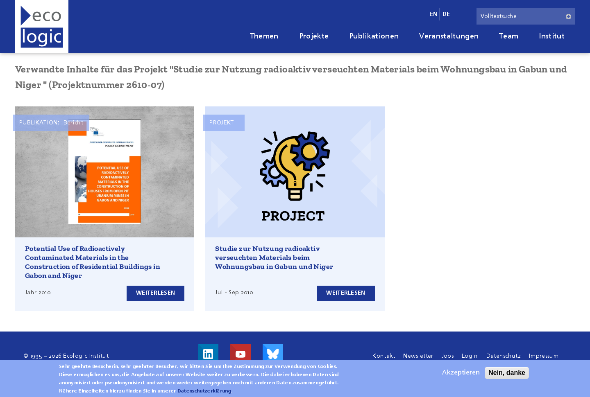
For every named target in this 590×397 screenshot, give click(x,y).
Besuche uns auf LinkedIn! (208, 354)
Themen (264, 36)
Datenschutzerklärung (204, 392)
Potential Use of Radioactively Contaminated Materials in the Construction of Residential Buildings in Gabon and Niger (92, 262)
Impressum (543, 356)
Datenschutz (503, 356)
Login (470, 356)
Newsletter (418, 356)
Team (508, 36)
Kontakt (383, 356)
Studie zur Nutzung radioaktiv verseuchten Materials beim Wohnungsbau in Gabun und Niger (274, 257)
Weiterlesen (155, 293)
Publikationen (374, 36)
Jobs (448, 356)
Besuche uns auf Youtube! (240, 354)
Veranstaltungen (449, 36)
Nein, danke (506, 374)
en (434, 14)
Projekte (314, 36)
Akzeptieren (461, 374)
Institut (552, 36)
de (446, 14)
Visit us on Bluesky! (273, 354)
